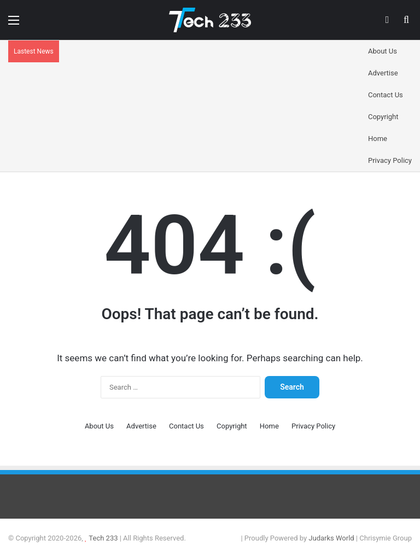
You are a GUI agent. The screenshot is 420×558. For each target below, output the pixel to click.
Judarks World (332, 538)
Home (377, 138)
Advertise (383, 73)
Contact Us (385, 95)
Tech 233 (103, 538)
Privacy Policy (390, 160)
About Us (382, 51)
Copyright (383, 117)
